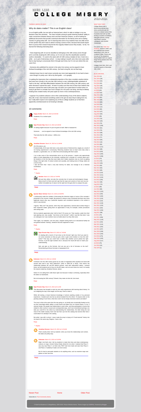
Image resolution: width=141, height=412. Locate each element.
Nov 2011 (97, 205)
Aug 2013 (97, 156)
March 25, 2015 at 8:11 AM (53, 287)
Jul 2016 (96, 90)
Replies (38, 173)
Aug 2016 (97, 88)
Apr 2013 (96, 165)
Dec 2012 (97, 175)
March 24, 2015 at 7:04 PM (52, 176)
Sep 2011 (97, 210)
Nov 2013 (97, 149)
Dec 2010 (97, 231)
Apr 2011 (96, 222)
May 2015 (97, 121)
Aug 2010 (97, 240)
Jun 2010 (96, 245)
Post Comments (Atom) (44, 397)
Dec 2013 (97, 146)
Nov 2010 (97, 233)
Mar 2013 (97, 168)
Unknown (37, 259)
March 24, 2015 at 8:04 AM (50, 114)
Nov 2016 (97, 81)
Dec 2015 (97, 106)
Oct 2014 (96, 137)
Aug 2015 (97, 114)
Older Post (85, 393)
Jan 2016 (96, 104)
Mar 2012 (97, 196)
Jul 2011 (96, 215)
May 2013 (97, 163)
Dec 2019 (97, 76)
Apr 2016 (96, 97)
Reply (35, 119)
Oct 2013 (96, 151)
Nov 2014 (97, 135)
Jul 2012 (96, 186)
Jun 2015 (96, 118)
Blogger (104, 404)
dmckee (41, 176)
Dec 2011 (97, 203)
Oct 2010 (96, 236)
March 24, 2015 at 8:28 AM (53, 125)
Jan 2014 (96, 144)
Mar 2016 (97, 99)
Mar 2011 (97, 224)
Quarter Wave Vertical (40, 194)
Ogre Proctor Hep (39, 125)
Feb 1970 (97, 247)
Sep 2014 (97, 139)
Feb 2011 (97, 226)
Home (59, 393)
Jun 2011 (96, 217)
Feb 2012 (97, 198)
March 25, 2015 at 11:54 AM (58, 329)
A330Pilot (91, 404)
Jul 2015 (96, 116)
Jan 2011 (96, 229)
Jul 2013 (96, 158)
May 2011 (97, 219)
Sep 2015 (97, 111)
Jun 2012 (96, 189)
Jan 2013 (96, 172)
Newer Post (33, 393)
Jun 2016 (96, 92)
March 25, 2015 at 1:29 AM (48, 259)
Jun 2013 (96, 161)
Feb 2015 (97, 128)
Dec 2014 (97, 132)
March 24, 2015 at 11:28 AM (54, 143)
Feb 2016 (97, 102)
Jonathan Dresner (39, 143)
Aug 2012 (97, 184)
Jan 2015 (96, 130)
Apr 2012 (96, 193)
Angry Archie (38, 114)
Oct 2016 (96, 83)
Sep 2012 (97, 182)
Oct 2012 (96, 179)
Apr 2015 (96, 123)
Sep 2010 (97, 238)
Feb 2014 (97, 142)
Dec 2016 (97, 78)
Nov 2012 (97, 177)
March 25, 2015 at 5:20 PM (53, 339)
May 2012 (97, 191)
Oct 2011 (96, 208)
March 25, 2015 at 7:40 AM (58, 232)
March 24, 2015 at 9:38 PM (56, 194)
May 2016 (97, 95)
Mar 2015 (97, 125)
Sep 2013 (97, 154)
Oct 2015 (96, 109)
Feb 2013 (97, 170)
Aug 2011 (97, 212)
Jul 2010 (96, 243)
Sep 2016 (97, 85)
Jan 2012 (96, 200)
